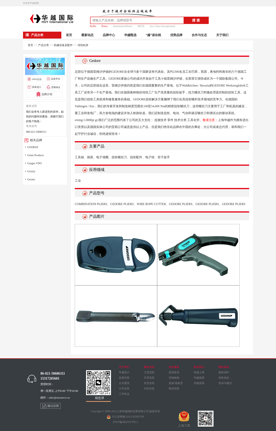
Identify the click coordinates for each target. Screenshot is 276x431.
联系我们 (199, 367)
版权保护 (224, 372)
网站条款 (224, 367)
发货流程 (149, 383)
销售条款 (224, 377)
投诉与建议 (225, 383)
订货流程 (149, 372)
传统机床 (83, 45)
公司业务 (124, 388)
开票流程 (149, 377)
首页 (69, 35)
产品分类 (43, 45)
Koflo (93, 26)
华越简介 (124, 372)
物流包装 (174, 388)
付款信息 (149, 388)
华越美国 (199, 383)
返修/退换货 (176, 383)
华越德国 (199, 377)
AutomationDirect (122, 26)
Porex (104, 26)
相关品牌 (32, 140)
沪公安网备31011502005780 (125, 416)
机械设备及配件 (63, 45)
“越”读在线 (153, 35)
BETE (141, 26)
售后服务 (174, 367)
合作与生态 (199, 35)
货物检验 (174, 377)
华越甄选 (130, 35)
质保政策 (174, 372)
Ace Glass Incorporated (162, 26)
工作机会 (124, 393)
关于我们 (222, 35)
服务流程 (149, 367)
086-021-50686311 (36, 131)
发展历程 (124, 377)
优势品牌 (176, 35)
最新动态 (87, 35)
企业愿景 (124, 383)
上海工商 (184, 419)
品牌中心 (109, 35)
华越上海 (199, 372)
